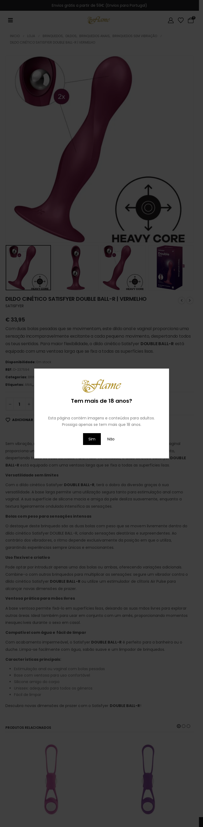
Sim (91, 439)
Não (111, 439)
